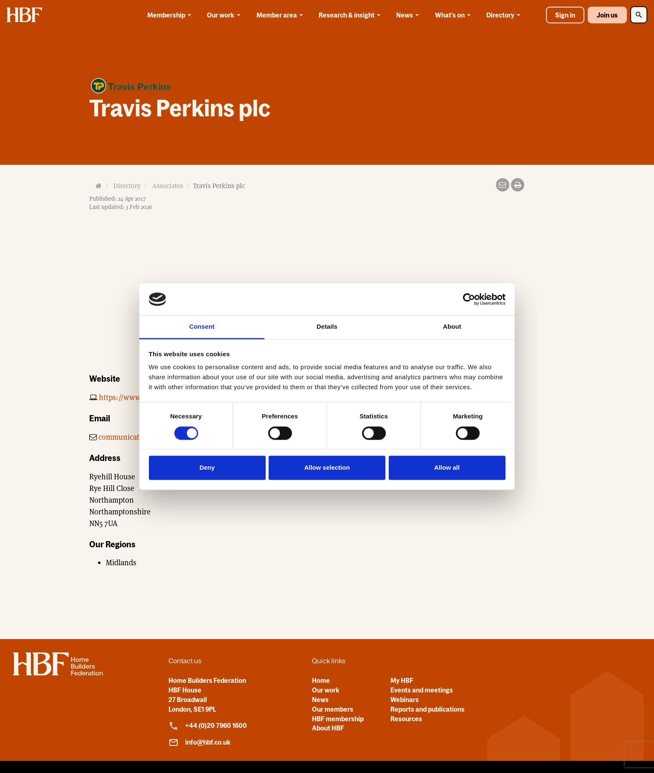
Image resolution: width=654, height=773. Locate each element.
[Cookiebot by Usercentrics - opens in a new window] (469, 299)
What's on (454, 15)
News (409, 15)
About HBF (328, 728)
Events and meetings (421, 690)
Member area (281, 15)
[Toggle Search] (638, 14)
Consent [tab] (202, 326)
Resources (406, 719)
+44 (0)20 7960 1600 (208, 726)
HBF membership (338, 719)
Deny (207, 467)
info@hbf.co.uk (200, 743)
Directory (504, 15)
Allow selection (327, 467)
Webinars (404, 699)
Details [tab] (327, 326)
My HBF (401, 680)
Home (321, 680)
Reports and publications (427, 709)
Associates (167, 185)
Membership (170, 15)
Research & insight (351, 15)
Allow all (447, 467)
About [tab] (452, 326)
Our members (332, 709)
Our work (225, 15)
